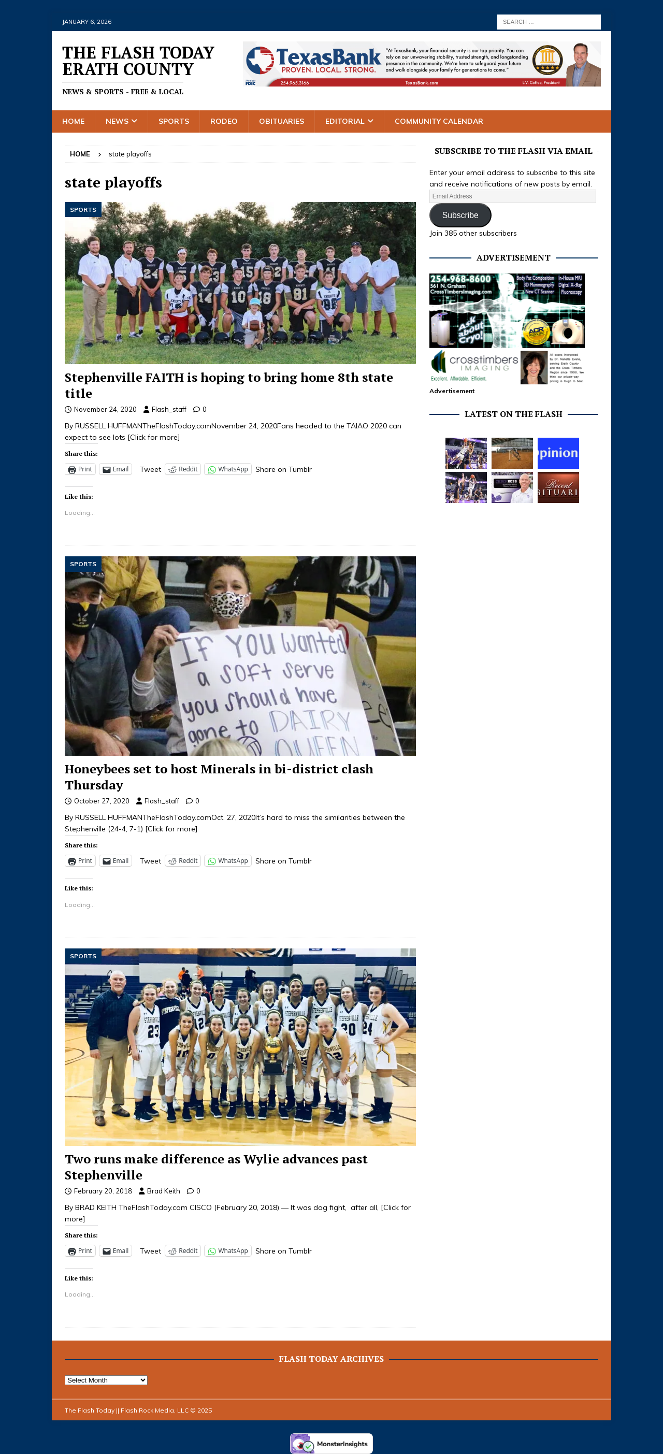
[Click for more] (153, 437)
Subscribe (460, 215)
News (117, 121)
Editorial (345, 121)
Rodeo (224, 121)
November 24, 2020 (105, 409)
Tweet (150, 469)
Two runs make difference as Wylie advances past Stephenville (216, 1166)
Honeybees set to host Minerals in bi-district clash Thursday (219, 776)
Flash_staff (169, 409)
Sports (173, 121)
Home (73, 121)
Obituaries (281, 121)
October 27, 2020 (101, 801)
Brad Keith (163, 1191)
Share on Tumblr (283, 469)
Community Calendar (439, 121)
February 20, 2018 (103, 1191)
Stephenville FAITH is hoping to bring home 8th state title (229, 385)
